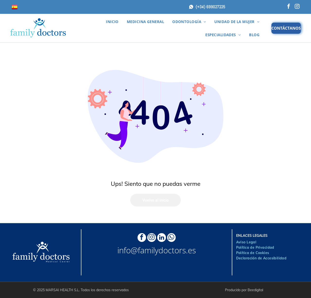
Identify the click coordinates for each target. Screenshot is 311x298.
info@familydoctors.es (156, 252)
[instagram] (297, 7)
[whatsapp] (174, 239)
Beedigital (255, 290)
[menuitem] (112, 21)
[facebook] (288, 7)
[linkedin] (162, 239)
